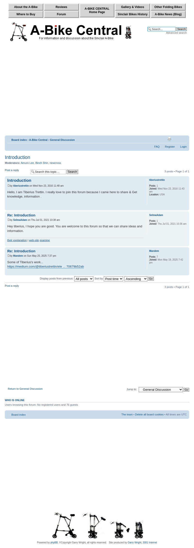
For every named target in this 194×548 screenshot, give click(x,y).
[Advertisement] (45, 89)
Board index (19, 139)
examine (45, 240)
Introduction (17, 157)
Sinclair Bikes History (132, 14)
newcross (55, 162)
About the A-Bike (26, 7)
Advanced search (176, 32)
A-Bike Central (38, 139)
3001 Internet (150, 542)
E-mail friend (175, 139)
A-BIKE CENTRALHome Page (97, 10)
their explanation (17, 240)
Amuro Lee (27, 162)
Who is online (14, 400)
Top (185, 207)
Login (183, 146)
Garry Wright (135, 542)
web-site (34, 240)
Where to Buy (25, 14)
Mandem (18, 255)
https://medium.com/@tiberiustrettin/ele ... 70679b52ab (45, 266)
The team (127, 414)
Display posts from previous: (66, 278)
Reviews (61, 7)
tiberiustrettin (21, 185)
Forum (61, 14)
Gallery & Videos (132, 7)
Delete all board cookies (149, 414)
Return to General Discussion (25, 388)
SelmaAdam (20, 220)
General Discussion (62, 139)
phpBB (54, 542)
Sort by (109, 278)
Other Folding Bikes (168, 7)
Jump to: (132, 389)
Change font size (183, 139)
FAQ (157, 146)
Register (170, 146)
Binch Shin (41, 162)
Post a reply (16, 172)
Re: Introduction (21, 215)
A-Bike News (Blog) (168, 14)
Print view (169, 139)
